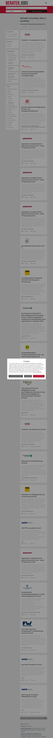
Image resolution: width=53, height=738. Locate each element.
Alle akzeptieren (39, 376)
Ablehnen (28, 376)
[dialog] (26, 369)
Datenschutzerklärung (36, 371)
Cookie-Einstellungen (15, 376)
